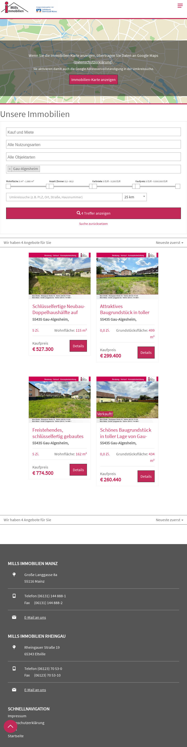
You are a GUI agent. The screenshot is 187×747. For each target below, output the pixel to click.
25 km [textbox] (129, 196)
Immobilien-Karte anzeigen (93, 79)
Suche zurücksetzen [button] (93, 223)
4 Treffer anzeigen (94, 213)
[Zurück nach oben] (10, 726)
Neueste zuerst (169, 242)
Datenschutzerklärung (93, 62)
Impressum (17, 715)
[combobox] (93, 132)
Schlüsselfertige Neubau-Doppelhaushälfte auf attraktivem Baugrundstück (58, 315)
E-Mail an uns (35, 617)
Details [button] (78, 345)
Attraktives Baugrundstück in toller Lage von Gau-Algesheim (126, 312)
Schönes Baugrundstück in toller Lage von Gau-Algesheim (125, 436)
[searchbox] (31, 132)
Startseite (16, 735)
